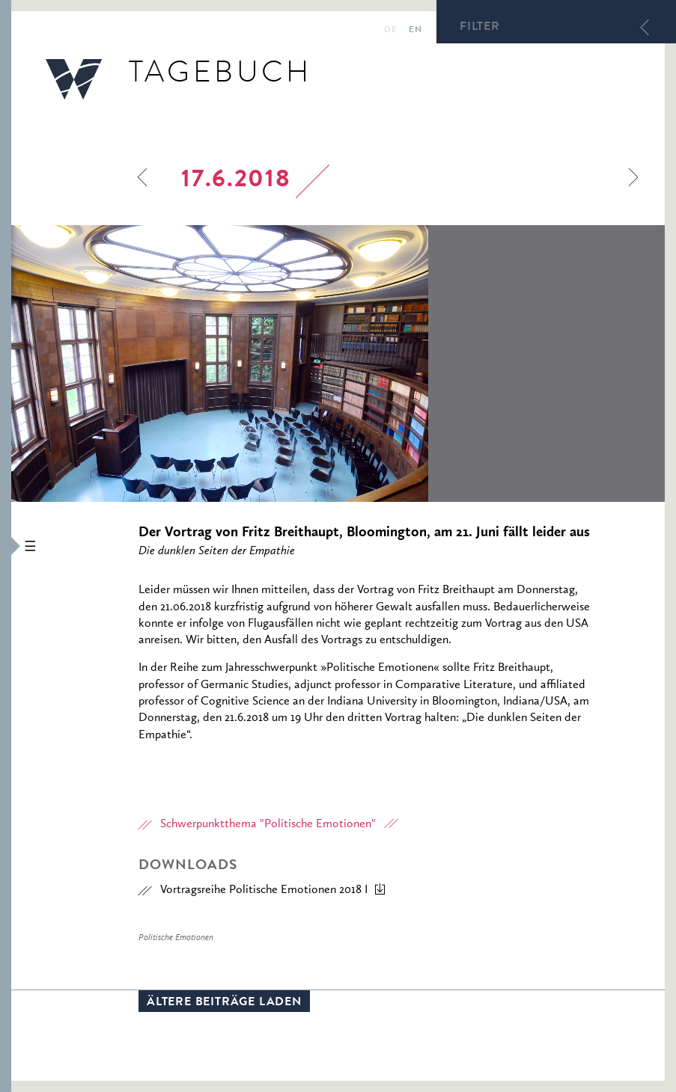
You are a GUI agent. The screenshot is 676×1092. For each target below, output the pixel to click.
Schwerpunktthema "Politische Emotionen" (268, 824)
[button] (5, 546)
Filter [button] (480, 28)
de (390, 30)
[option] (338, 363)
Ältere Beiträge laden (224, 1003)
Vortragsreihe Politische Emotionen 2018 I (264, 890)
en (415, 30)
